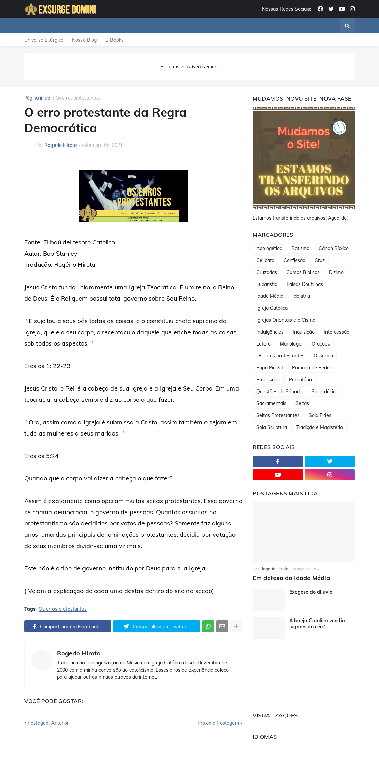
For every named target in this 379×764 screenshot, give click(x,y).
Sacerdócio (324, 391)
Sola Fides (320, 415)
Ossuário (323, 356)
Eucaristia (266, 284)
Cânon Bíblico (334, 248)
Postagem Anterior (48, 723)
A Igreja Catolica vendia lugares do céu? (317, 623)
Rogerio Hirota (79, 653)
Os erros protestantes (78, 98)
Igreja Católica (272, 308)
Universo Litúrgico (43, 40)
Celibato (265, 260)
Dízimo (336, 272)
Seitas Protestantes (278, 415)
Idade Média (269, 296)
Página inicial (37, 98)
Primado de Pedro (311, 368)
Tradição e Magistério (319, 427)
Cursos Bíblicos (303, 272)
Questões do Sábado (279, 391)
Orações (321, 344)
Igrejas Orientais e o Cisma (285, 320)
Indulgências (270, 332)
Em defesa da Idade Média (291, 578)
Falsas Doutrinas (305, 284)
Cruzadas (266, 272)
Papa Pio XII (269, 368)
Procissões (268, 380)
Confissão (294, 260)
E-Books (114, 40)
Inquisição (304, 332)
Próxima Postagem (218, 723)
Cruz (320, 260)
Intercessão (336, 332)
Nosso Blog (84, 40)
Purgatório (300, 380)
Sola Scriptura (271, 427)
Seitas (302, 403)
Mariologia (291, 344)
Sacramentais (271, 403)
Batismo (300, 248)
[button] (347, 25)
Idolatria (301, 296)
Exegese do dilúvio (310, 592)
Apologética (269, 248)
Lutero (263, 344)
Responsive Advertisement (189, 67)
